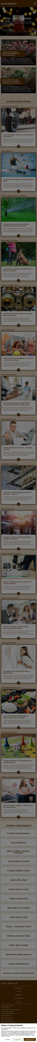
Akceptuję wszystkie (29, 1039)
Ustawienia (7, 1039)
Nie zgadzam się (17, 1039)
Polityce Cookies (5, 1036)
